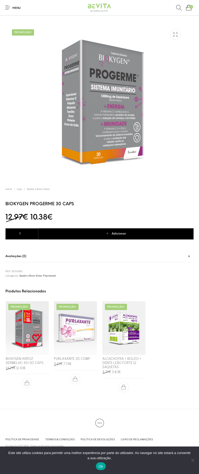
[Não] (192, 460)
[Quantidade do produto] (21, 233)
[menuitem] (22, 439)
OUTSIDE (23, 445)
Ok (100, 466)
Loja (19, 189)
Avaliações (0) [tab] (15, 256)
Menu (16, 8)
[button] (27, 383)
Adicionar (119, 233)
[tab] (99, 256)
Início (8, 189)
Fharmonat (49, 275)
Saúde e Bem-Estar (38, 189)
